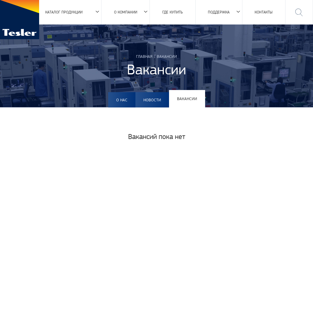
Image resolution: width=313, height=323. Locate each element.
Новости (152, 99)
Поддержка (219, 12)
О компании (125, 12)
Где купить (172, 12)
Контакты (264, 12)
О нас (121, 99)
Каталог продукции (64, 12)
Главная (144, 56)
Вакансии (187, 98)
